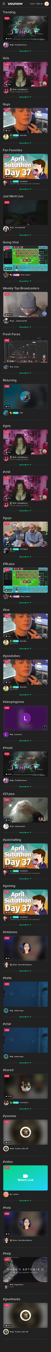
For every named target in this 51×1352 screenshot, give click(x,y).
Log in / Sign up (36, 4)
